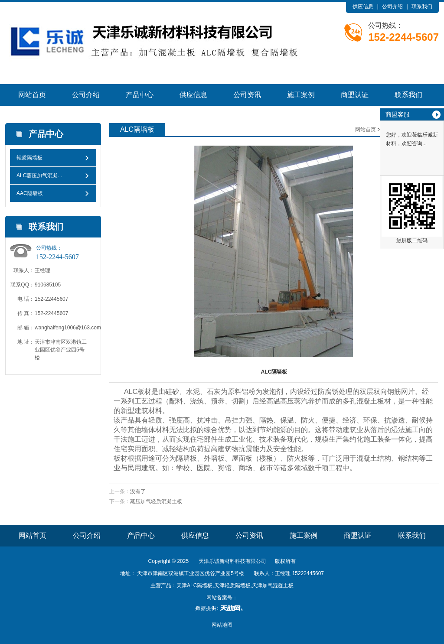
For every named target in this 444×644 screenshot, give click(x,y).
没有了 (138, 491)
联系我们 (421, 6)
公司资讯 (247, 94)
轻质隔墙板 (29, 158)
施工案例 (301, 94)
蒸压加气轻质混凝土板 (156, 501)
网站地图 (222, 625)
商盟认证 (355, 94)
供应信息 (363, 6)
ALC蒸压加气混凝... (39, 175)
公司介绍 (392, 6)
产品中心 (139, 94)
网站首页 (32, 94)
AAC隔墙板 (29, 193)
